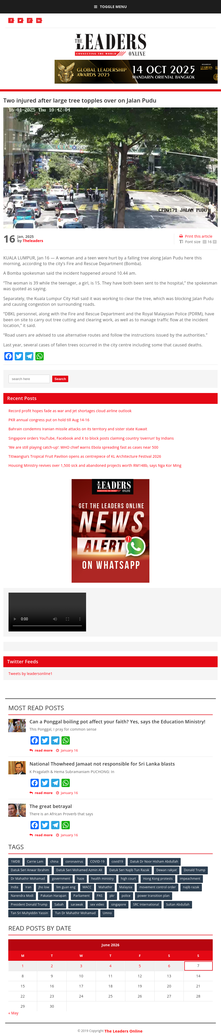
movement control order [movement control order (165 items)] (158, 887)
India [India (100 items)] (14, 887)
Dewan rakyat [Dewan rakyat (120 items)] (167, 870)
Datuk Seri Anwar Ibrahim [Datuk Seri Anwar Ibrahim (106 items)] (30, 870)
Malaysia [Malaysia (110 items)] (126, 887)
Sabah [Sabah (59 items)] (59, 904)
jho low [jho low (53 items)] (44, 887)
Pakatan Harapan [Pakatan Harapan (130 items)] (53, 895)
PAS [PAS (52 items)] (100, 895)
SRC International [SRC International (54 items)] (146, 904)
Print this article (195, 236)
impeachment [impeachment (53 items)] (190, 878)
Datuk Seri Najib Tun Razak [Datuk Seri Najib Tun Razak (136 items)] (129, 870)
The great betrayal (50, 806)
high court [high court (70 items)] (128, 878)
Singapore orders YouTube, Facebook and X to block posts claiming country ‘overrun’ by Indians (91, 438)
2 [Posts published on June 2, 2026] (52, 965)
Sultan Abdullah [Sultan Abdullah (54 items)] (178, 904)
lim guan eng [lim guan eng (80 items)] (66, 887)
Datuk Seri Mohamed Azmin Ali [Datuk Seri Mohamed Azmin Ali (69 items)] (79, 870)
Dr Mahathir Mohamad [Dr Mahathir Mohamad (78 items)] (28, 878)
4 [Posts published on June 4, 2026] (110, 965)
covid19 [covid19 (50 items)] (117, 861)
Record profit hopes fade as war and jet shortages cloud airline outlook (70, 410)
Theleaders (33, 240)
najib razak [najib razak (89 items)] (192, 887)
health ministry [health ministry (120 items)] (103, 878)
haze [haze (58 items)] (80, 878)
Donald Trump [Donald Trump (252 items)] (195, 870)
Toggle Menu (110, 6)
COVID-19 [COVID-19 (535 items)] (97, 861)
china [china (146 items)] (55, 861)
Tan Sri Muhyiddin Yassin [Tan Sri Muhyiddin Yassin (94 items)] (29, 913)
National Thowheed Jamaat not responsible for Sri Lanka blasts (102, 764)
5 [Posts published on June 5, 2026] (140, 965)
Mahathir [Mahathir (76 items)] (106, 887)
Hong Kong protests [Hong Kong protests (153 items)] (158, 878)
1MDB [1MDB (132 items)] (15, 861)
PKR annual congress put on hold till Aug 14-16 (49, 419)
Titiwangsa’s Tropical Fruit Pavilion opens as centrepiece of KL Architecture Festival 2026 (85, 456)
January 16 (67, 750)
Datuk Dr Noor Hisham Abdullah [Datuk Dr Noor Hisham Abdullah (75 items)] (155, 861)
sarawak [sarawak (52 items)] (77, 904)
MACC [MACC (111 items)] (87, 887)
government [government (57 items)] (61, 878)
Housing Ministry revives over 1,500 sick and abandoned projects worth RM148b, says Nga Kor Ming (95, 465)
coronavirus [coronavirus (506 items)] (74, 861)
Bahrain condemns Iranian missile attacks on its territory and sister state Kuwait (78, 428)
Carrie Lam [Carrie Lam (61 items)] (35, 861)
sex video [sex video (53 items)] (97, 904)
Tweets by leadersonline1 (30, 673)
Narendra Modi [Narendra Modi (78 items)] (22, 895)
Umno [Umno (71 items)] (107, 913)
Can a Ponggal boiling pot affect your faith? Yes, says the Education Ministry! (117, 721)
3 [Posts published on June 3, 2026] (81, 965)
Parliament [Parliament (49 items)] (82, 895)
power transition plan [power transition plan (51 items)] (154, 895)
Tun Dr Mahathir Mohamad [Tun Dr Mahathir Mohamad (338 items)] (75, 913)
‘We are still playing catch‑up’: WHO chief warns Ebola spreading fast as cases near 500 (83, 447)
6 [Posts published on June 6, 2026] (169, 965)
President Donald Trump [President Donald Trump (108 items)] (29, 904)
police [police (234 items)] (126, 895)
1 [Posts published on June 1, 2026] (23, 965)
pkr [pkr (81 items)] (112, 895)
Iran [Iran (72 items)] (29, 887)
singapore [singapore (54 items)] (119, 904)
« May (13, 1012)
